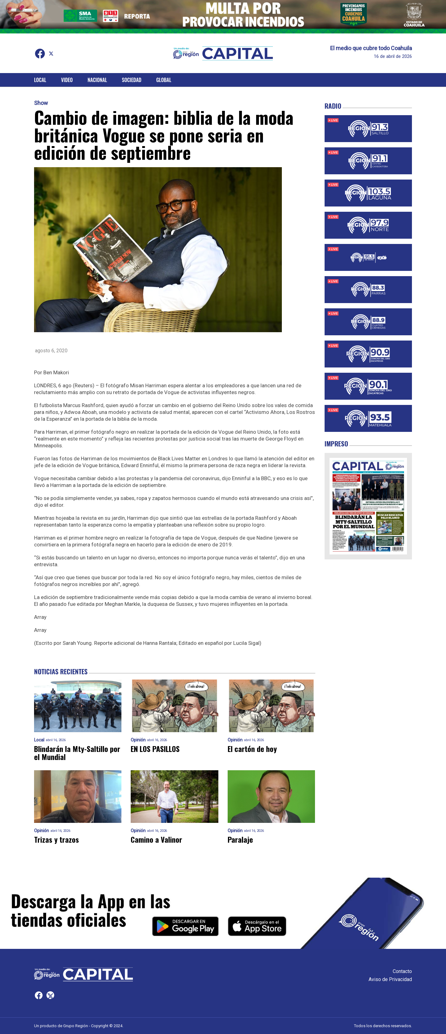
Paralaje (240, 840)
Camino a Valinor (156, 840)
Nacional (97, 80)
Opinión (138, 740)
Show (41, 103)
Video (66, 80)
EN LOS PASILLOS (156, 749)
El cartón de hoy (252, 749)
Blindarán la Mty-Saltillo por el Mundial (77, 753)
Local (40, 80)
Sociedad (132, 80)
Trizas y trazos (56, 840)
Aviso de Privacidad (390, 979)
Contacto (402, 971)
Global (163, 80)
